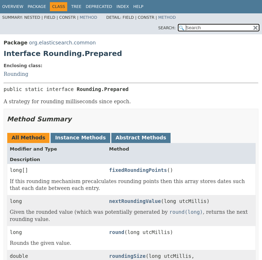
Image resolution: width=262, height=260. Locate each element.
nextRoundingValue (135, 201)
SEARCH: (167, 28)
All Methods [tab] (28, 137)
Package (37, 6)
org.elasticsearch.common (62, 43)
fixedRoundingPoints (138, 170)
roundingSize (127, 256)
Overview (12, 6)
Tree (76, 6)
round (116, 232)
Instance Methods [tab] (80, 137)
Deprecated (99, 6)
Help (138, 6)
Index (122, 6)
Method (88, 17)
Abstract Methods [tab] (141, 137)
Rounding (16, 74)
